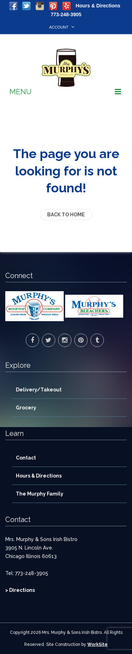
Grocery (26, 407)
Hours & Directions (98, 5)
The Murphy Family (39, 494)
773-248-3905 (66, 14)
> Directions (20, 590)
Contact (26, 458)
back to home (66, 214)
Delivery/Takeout (39, 389)
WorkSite (97, 644)
